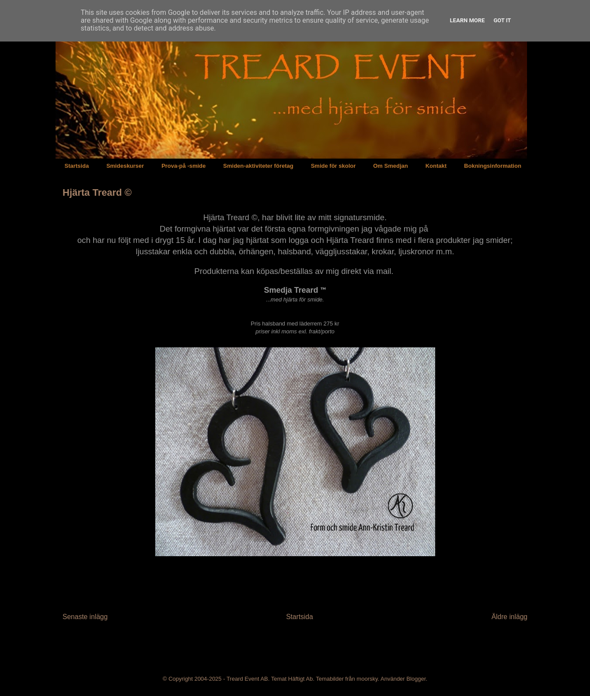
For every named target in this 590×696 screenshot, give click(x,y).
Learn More (467, 20)
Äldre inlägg (509, 616)
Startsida (77, 166)
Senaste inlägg (85, 616)
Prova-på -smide (183, 166)
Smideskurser (125, 166)
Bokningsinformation (492, 166)
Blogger (416, 678)
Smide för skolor (333, 166)
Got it (502, 20)
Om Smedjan (390, 166)
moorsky (366, 678)
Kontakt (436, 166)
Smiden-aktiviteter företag (258, 166)
